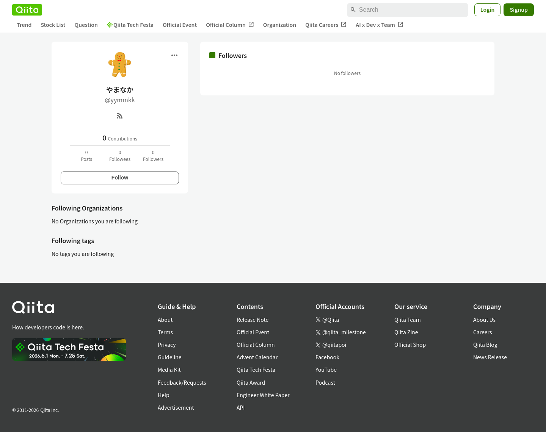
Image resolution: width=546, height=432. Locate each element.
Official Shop (410, 344)
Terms (165, 332)
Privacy (167, 344)
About (165, 319)
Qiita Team (407, 319)
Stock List (53, 24)
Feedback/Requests (182, 382)
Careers (482, 332)
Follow (119, 178)
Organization (279, 24)
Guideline (170, 357)
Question (86, 24)
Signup (519, 9)
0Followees (119, 155)
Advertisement (176, 407)
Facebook (327, 357)
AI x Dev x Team (379, 25)
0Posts (86, 155)
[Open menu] (174, 55)
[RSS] (119, 115)
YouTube (326, 369)
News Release (490, 357)
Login (487, 9)
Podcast (325, 382)
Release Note (252, 319)
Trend (24, 24)
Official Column (230, 25)
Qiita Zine (406, 332)
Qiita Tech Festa (130, 24)
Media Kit (169, 369)
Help (163, 395)
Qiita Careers (326, 25)
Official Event (180, 24)
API (241, 407)
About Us (484, 319)
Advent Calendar (257, 357)
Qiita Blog (485, 344)
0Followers (153, 155)
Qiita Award (251, 382)
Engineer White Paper (263, 395)
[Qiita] (27, 10)
